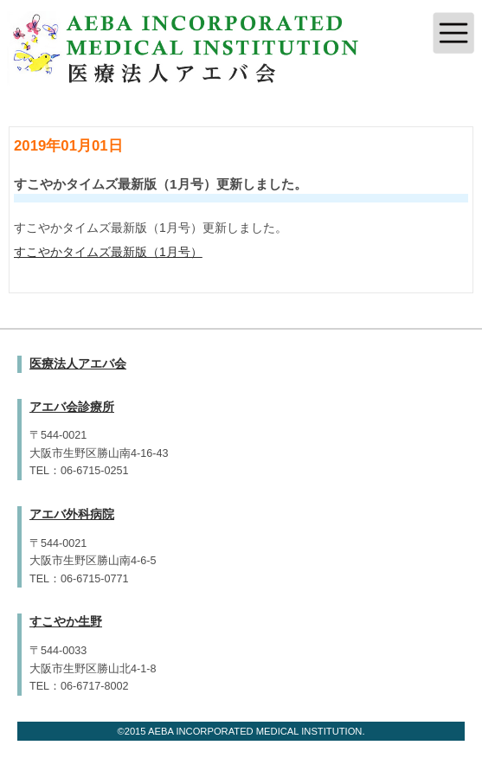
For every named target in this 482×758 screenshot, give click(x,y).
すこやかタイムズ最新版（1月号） (108, 252)
